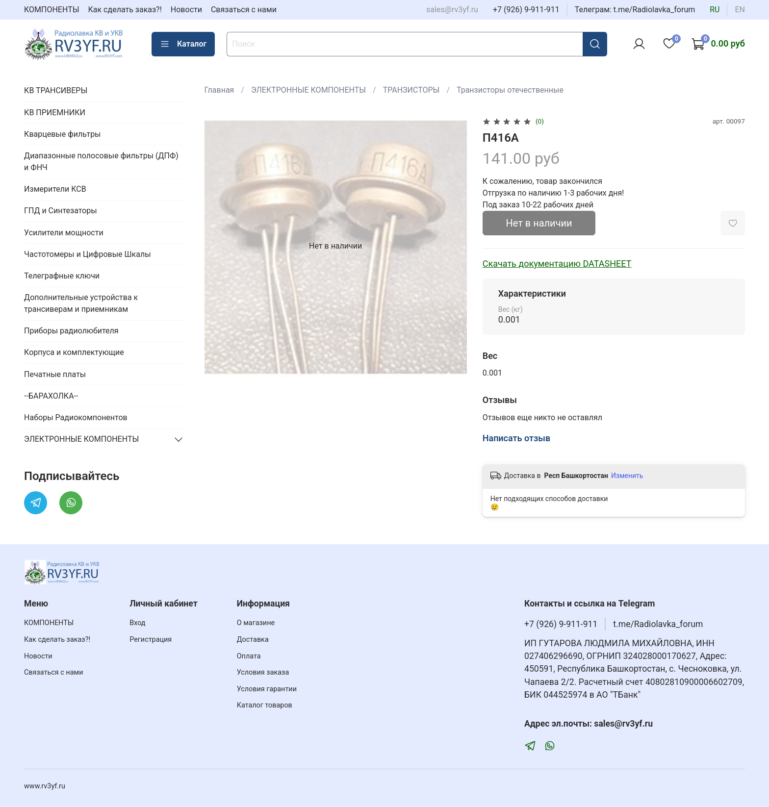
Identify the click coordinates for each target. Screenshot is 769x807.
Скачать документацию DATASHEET (557, 263)
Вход (137, 623)
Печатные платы (55, 374)
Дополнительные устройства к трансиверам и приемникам (81, 303)
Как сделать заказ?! (125, 9)
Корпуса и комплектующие (74, 352)
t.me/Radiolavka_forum (658, 624)
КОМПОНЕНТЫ (51, 9)
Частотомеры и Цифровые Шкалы (87, 254)
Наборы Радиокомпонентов (76, 417)
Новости (186, 9)
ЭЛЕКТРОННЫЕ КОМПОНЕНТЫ (308, 90)
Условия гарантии (267, 689)
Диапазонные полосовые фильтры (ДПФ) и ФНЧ (101, 161)
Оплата (249, 656)
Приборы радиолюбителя (71, 330)
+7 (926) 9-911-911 (526, 9)
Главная (219, 90)
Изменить (627, 475)
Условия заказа (263, 672)
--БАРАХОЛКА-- (51, 396)
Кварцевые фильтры (62, 134)
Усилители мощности (63, 232)
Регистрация (150, 639)
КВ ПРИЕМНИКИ (54, 112)
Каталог (183, 44)
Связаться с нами (244, 9)
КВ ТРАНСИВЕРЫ (55, 90)
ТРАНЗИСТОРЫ (411, 90)
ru (714, 9)
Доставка (253, 639)
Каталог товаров (264, 705)
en (740, 9)
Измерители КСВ (55, 189)
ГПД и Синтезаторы (60, 210)
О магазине (256, 623)
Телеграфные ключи (62, 275)
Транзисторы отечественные (510, 90)
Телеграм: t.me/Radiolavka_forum (635, 9)
